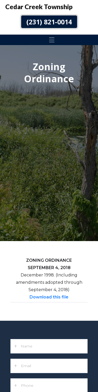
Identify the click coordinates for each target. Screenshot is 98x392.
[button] (51, 39)
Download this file (49, 297)
